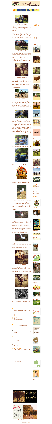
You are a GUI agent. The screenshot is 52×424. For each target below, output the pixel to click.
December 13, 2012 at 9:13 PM (19, 348)
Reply (14, 315)
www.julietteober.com (35, 240)
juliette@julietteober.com (35, 207)
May (34, 34)
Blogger (28, 422)
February (35, 37)
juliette (14, 317)
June (34, 33)
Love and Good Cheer (36, 20)
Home (22, 362)
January (35, 38)
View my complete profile (35, 196)
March (35, 36)
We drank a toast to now (36, 19)
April (34, 35)
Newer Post (13, 362)
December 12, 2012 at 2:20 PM (19, 317)
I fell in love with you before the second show (36, 22)
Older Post (30, 362)
